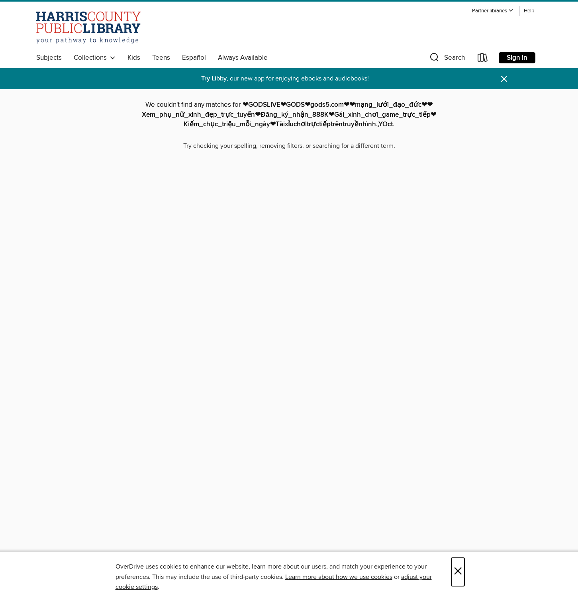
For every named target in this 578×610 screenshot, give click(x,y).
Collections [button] (95, 57)
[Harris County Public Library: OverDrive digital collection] (88, 27)
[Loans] (483, 59)
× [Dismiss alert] (504, 79)
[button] (492, 11)
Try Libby (214, 79)
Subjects (49, 57)
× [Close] (458, 572)
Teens (161, 57)
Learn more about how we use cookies (338, 577)
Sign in (517, 57)
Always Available (243, 57)
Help (529, 11)
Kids (133, 57)
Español (194, 57)
